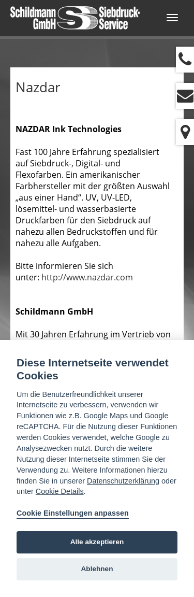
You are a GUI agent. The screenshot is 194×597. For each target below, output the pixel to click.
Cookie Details (60, 491)
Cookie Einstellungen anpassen (73, 513)
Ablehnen (97, 569)
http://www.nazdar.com (87, 277)
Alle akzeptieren (97, 542)
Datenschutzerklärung (123, 481)
